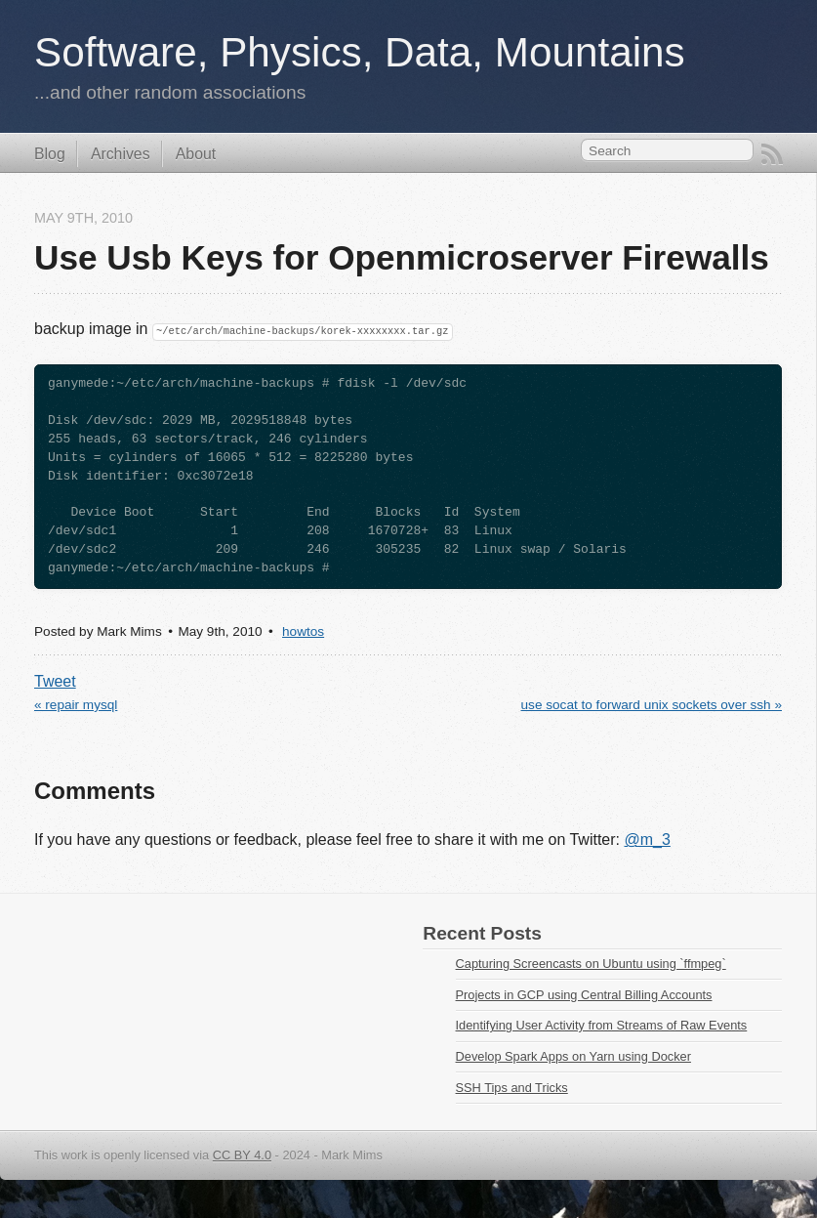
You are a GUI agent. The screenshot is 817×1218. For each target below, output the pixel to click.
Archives (120, 154)
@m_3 (647, 839)
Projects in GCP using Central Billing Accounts (584, 994)
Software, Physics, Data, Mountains (359, 52)
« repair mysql (75, 704)
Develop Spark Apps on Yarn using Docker (573, 1056)
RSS (772, 154)
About (196, 154)
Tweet (55, 681)
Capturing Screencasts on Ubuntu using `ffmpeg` (591, 963)
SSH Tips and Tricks (512, 1087)
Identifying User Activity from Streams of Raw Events (602, 1025)
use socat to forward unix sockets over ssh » (651, 704)
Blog (49, 154)
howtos (303, 631)
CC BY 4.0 (242, 1155)
